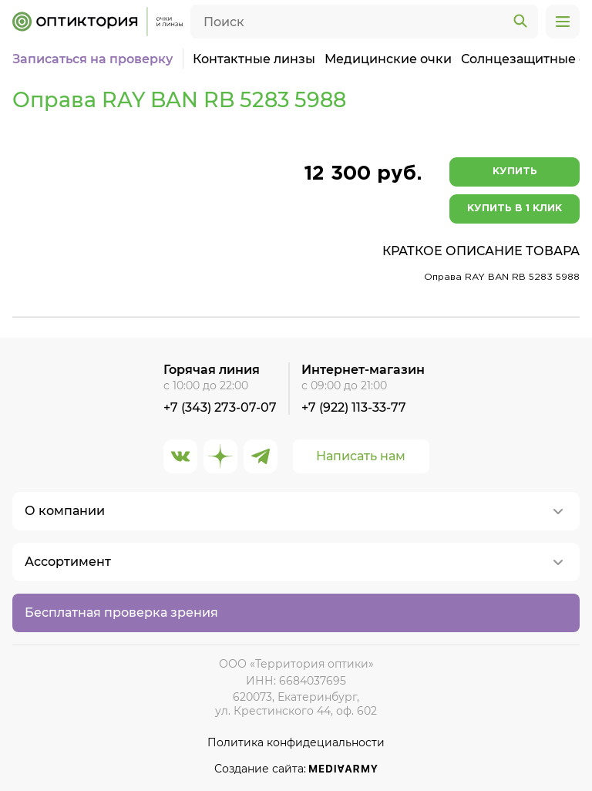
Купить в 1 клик (514, 208)
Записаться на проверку (92, 59)
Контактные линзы (254, 59)
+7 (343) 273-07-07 (220, 407)
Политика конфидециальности (296, 742)
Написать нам (360, 456)
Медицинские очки (388, 59)
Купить (515, 171)
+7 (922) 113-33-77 (353, 407)
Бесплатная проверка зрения (121, 612)
